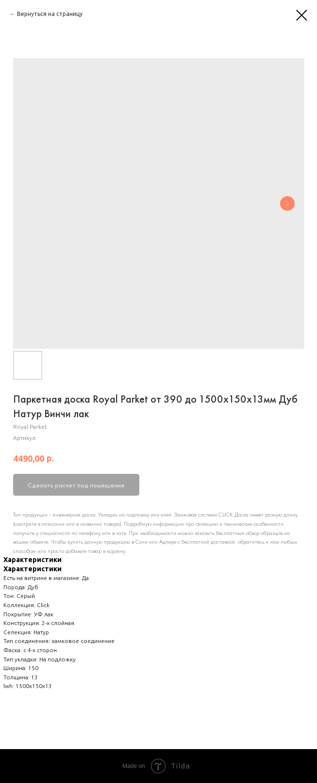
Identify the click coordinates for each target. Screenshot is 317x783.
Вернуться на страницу (50, 14)
